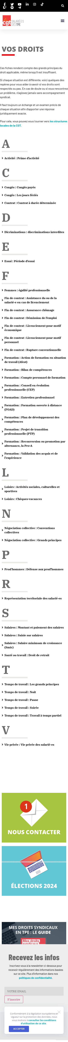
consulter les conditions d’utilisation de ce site (38, 535)
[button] (62, 6)
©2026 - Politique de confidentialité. (34, 1032)
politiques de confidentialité (35, 977)
